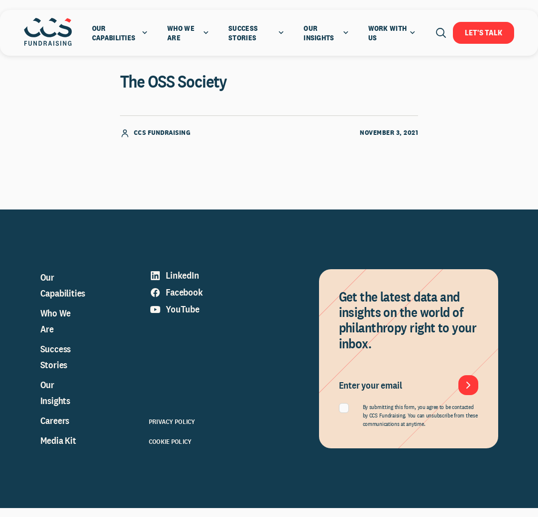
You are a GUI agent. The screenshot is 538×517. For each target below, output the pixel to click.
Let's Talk (483, 32)
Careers (55, 429)
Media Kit (58, 449)
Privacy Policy (172, 430)
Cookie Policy (170, 450)
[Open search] (441, 33)
